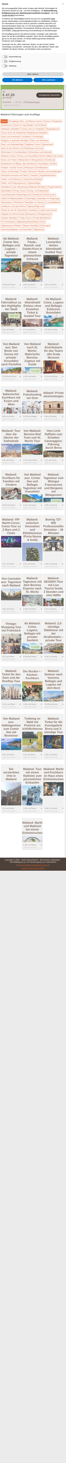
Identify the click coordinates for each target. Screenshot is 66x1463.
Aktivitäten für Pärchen (34, 202)
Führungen (45, 226)
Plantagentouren (45, 214)
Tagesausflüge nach (35, 206)
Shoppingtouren (52, 129)
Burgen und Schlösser (36, 125)
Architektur (26, 137)
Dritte (53, 19)
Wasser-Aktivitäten (31, 226)
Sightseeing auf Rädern (11, 226)
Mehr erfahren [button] (33, 74)
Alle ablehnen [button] (17, 80)
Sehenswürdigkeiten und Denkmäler (16, 229)
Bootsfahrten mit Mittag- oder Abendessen (19, 164)
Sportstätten (6, 191)
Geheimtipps (30, 199)
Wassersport (47, 144)
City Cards (58, 156)
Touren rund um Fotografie (32, 129)
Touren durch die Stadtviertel (13, 133)
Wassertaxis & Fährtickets (12, 202)
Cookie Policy (39, 868)
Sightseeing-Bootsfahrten (28, 222)
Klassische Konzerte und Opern (14, 175)
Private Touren (19, 191)
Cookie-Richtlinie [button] (8, 15)
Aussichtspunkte (8, 195)
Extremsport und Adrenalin (40, 152)
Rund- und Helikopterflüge (12, 144)
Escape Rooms (19, 206)
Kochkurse (50, 160)
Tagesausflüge (34, 183)
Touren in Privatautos (53, 121)
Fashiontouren (49, 195)
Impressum (22, 865)
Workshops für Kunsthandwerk (14, 152)
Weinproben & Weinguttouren (31, 160)
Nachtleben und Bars (48, 164)
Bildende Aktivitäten (37, 187)
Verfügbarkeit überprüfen (49, 95)
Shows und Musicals (10, 171)
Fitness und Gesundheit (27, 156)
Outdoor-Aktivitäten (9, 218)
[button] (63, 4)
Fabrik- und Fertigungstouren (13, 183)
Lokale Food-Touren (47, 210)
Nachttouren (6, 125)
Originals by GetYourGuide (12, 214)
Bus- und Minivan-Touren (31, 121)
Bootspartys (31, 214)
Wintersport (29, 168)
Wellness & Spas (8, 156)
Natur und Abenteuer (39, 140)
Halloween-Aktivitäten (10, 129)
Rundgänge (14, 121)
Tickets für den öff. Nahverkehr (14, 210)
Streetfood (36, 195)
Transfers (34, 175)
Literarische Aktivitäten (32, 179)
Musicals (32, 171)
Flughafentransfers (48, 175)
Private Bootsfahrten (42, 218)
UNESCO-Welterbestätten (12, 199)
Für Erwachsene (8, 222)
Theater (23, 171)
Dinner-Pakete (46, 156)
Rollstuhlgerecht (24, 195)
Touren (4, 121)
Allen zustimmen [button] (48, 80)
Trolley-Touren (25, 218)
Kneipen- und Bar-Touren (12, 168)
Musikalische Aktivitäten (37, 133)
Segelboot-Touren (32, 144)
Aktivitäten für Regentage (48, 199)
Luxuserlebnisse (53, 202)
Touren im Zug (19, 125)
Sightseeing (39, 229)
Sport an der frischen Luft (12, 148)
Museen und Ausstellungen (49, 171)
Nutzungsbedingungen (38, 865)
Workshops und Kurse (34, 148)
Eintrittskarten (42, 168)
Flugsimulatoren (54, 187)
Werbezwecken (7, 28)
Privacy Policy (27, 868)
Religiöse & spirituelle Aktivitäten (15, 140)
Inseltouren (6, 206)
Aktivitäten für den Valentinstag (14, 187)
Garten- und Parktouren (11, 179)
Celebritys (33, 210)
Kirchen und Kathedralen (38, 191)
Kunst (42, 222)
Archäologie (38, 137)
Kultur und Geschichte (10, 137)
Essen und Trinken (9, 160)
